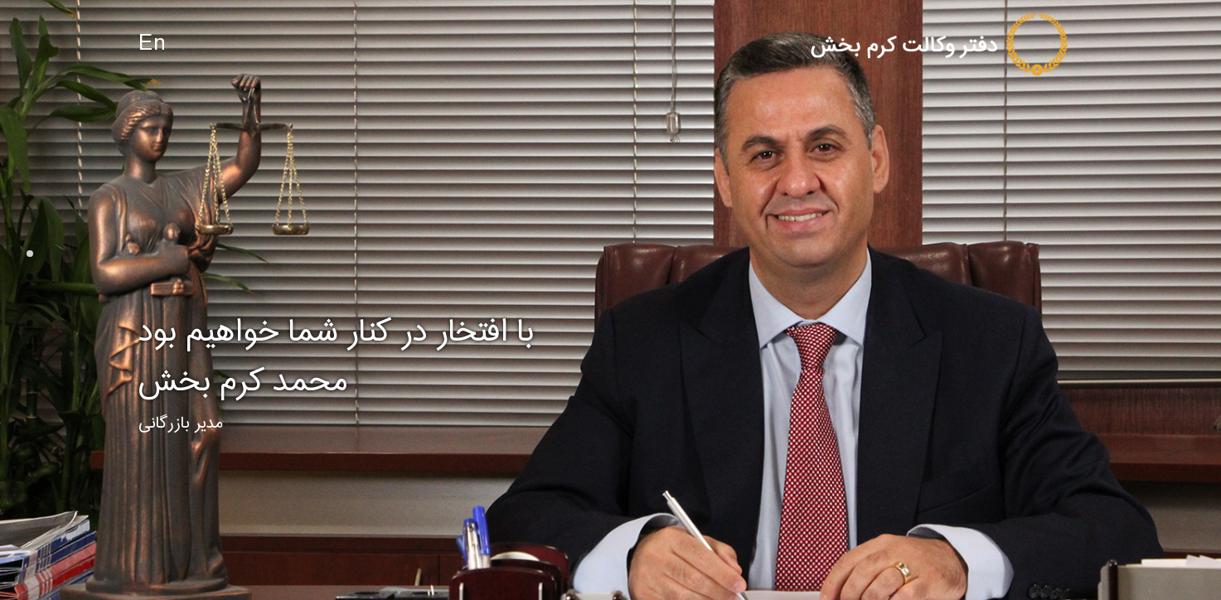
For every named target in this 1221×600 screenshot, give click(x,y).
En (152, 44)
